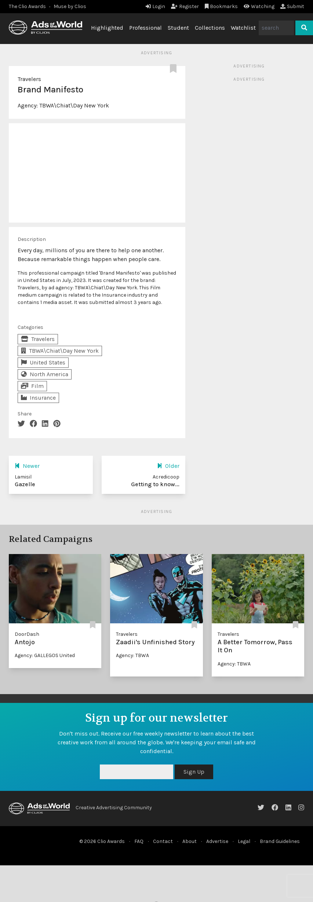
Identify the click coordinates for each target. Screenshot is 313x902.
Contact (163, 841)
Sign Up (193, 771)
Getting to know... (155, 484)
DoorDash (27, 634)
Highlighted (107, 27)
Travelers (29, 79)
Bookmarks (221, 6)
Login (155, 6)
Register (185, 6)
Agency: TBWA (132, 655)
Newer (27, 465)
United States (43, 362)
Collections (210, 27)
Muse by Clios (70, 6)
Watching (259, 6)
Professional (145, 27)
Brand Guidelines (280, 841)
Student (178, 27)
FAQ (138, 841)
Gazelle (25, 484)
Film (32, 385)
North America (44, 374)
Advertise (217, 841)
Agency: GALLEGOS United (45, 655)
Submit (292, 6)
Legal (244, 841)
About (189, 841)
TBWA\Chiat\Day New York (74, 105)
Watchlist (243, 27)
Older (168, 465)
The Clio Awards (27, 6)
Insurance (38, 397)
